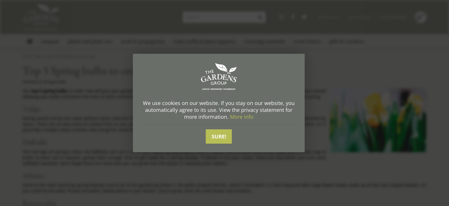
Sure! (219, 136)
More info (241, 117)
